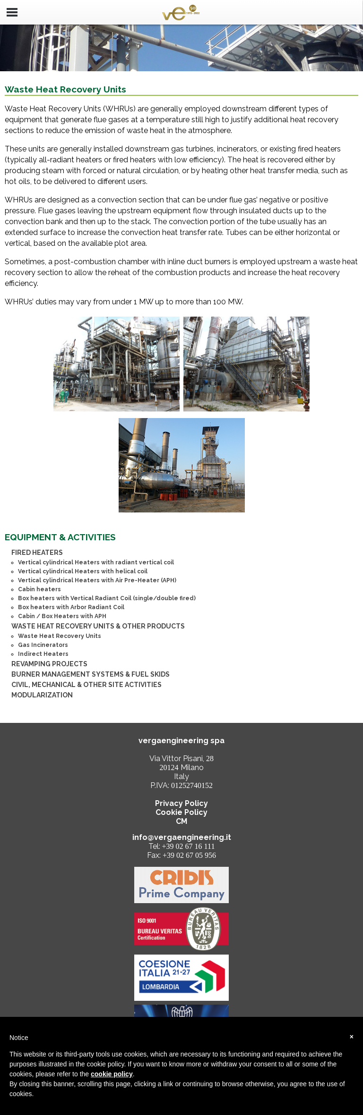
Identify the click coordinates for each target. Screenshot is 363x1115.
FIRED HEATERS (37, 552)
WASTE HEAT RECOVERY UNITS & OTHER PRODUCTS (98, 626)
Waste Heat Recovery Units (59, 636)
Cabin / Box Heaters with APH (62, 616)
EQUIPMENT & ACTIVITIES (60, 537)
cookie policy (112, 1074)
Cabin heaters (39, 589)
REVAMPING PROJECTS (49, 664)
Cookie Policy (181, 812)
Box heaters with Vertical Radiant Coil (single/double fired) (107, 598)
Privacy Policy (181, 803)
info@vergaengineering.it (181, 837)
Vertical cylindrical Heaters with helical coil (82, 571)
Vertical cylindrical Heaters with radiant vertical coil (96, 562)
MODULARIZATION (42, 695)
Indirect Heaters (43, 654)
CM (181, 821)
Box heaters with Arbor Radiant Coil (71, 607)
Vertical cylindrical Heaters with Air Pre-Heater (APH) (97, 580)
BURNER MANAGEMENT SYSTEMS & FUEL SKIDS (90, 674)
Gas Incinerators (43, 645)
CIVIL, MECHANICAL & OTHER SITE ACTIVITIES (86, 684)
